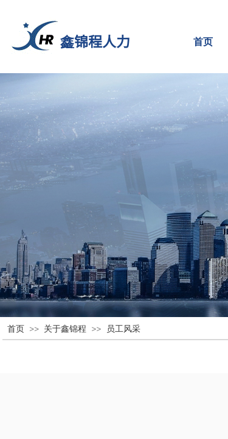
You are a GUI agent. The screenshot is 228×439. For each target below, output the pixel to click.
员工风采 (123, 329)
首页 (15, 329)
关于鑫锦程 (65, 329)
